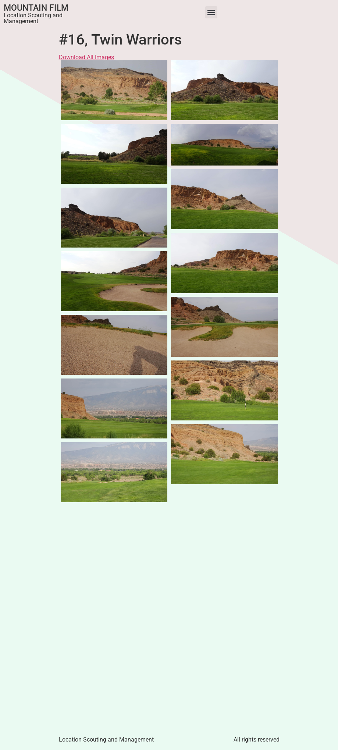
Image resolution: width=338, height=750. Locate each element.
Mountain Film (36, 8)
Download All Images (86, 57)
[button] (211, 12)
